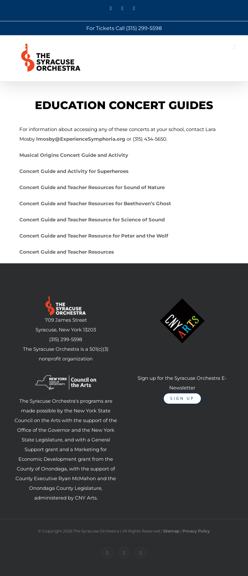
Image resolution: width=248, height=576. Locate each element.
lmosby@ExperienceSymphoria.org (80, 139)
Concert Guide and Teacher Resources (66, 252)
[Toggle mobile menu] (234, 47)
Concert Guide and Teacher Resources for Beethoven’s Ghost (95, 203)
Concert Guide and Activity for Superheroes (74, 171)
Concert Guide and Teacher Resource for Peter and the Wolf (93, 236)
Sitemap (171, 531)
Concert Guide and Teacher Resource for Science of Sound (92, 220)
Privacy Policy (196, 531)
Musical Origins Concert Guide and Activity (73, 155)
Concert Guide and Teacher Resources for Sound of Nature (92, 187)
